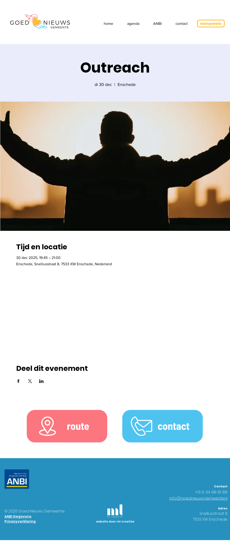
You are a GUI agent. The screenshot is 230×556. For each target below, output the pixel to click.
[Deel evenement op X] (30, 381)
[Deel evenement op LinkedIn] (41, 381)
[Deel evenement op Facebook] (18, 381)
